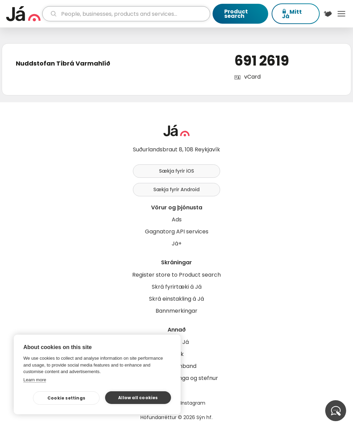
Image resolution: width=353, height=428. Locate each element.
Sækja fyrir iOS (176, 170)
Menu (341, 13)
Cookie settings (66, 398)
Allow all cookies (138, 398)
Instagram (193, 403)
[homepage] (23, 13)
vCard (252, 77)
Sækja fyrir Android (176, 189)
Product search (236, 14)
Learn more (34, 379)
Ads (177, 219)
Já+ (177, 243)
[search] (126, 14)
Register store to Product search (176, 275)
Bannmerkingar (176, 311)
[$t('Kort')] (327, 13)
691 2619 (262, 60)
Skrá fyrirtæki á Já (177, 287)
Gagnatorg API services (176, 231)
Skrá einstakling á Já (176, 299)
